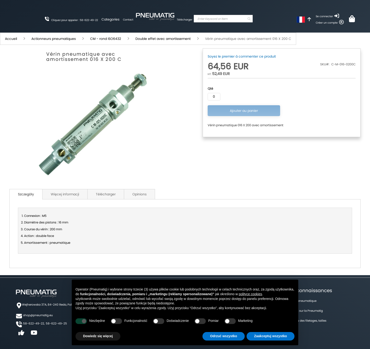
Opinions (139, 194)
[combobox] (223, 18)
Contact (128, 19)
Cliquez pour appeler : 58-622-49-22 (74, 20)
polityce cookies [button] (250, 294)
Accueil (11, 38)
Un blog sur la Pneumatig (305, 311)
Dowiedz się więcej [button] (98, 336)
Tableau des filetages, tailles (307, 321)
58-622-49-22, (34, 323)
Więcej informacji (65, 194)
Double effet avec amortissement (163, 38)
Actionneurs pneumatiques (53, 38)
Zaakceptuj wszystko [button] (270, 336)
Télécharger (184, 19)
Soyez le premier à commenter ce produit (242, 56)
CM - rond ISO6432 (105, 38)
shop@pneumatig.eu (38, 315)
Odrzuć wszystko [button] (223, 336)
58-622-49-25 (56, 323)
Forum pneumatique (302, 301)
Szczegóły (26, 194)
